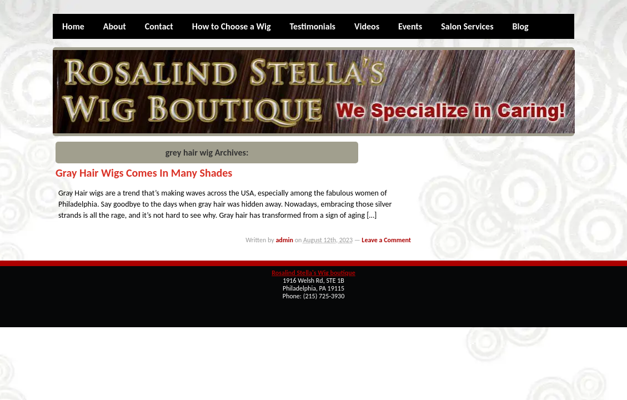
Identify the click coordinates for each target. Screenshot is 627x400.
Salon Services (467, 26)
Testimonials (312, 26)
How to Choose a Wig (231, 26)
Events (410, 26)
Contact (159, 26)
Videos (366, 26)
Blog (521, 26)
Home (73, 26)
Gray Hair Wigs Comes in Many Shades (144, 172)
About (114, 26)
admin (284, 240)
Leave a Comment (386, 240)
